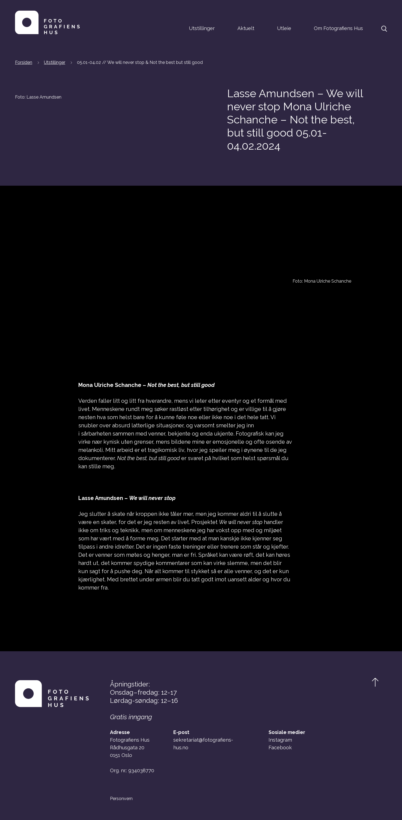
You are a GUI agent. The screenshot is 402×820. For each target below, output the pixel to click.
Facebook (280, 747)
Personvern (121, 798)
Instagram (280, 740)
